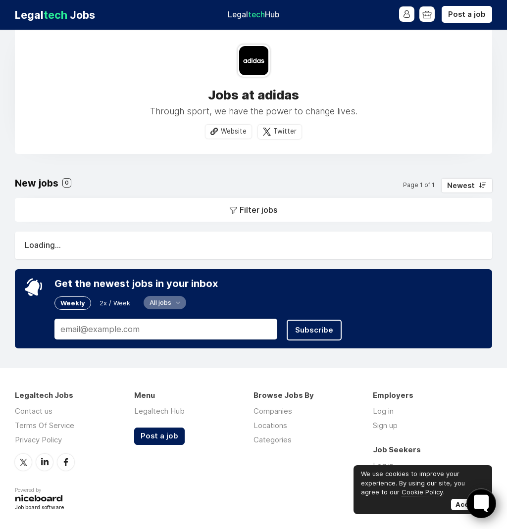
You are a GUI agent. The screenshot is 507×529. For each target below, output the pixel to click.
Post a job (467, 14)
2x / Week (115, 303)
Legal (253, 14)
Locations (270, 425)
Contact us (33, 410)
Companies (273, 410)
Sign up (385, 425)
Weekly (72, 303)
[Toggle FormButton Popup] (481, 503)
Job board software (39, 506)
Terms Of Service (44, 425)
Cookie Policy (422, 492)
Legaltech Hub (159, 410)
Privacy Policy (38, 439)
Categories (273, 439)
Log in (383, 410)
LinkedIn (44, 461)
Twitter (285, 131)
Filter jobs (258, 210)
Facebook (65, 461)
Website (234, 131)
